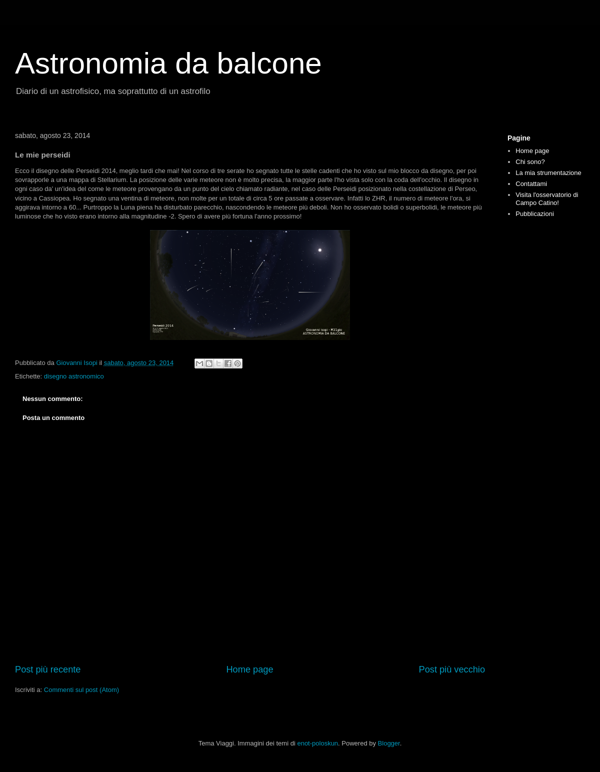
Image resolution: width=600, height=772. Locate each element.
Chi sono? (530, 162)
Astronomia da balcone (168, 63)
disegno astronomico (74, 376)
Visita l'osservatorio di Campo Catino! (547, 198)
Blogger (389, 743)
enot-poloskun (317, 743)
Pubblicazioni (535, 214)
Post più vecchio (452, 669)
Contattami (531, 184)
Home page (249, 669)
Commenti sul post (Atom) (81, 690)
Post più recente (47, 669)
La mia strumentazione (549, 172)
